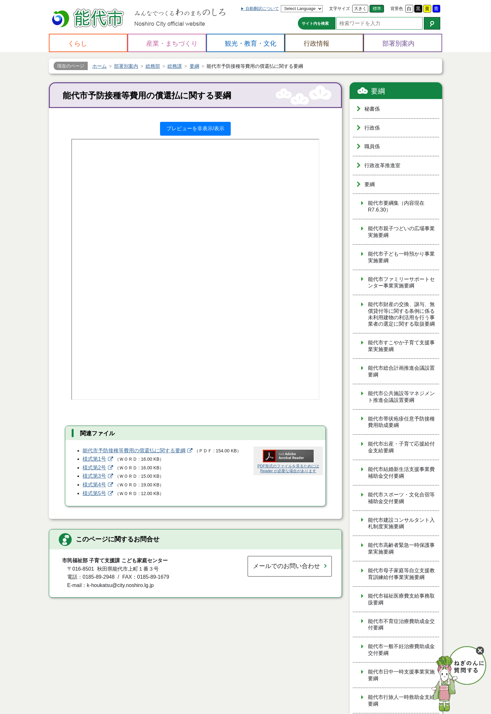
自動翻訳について (262, 8)
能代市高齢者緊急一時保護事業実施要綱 (401, 548)
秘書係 (372, 109)
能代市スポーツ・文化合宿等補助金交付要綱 (401, 498)
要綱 (378, 91)
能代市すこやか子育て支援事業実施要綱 (401, 346)
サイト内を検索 (315, 23)
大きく (360, 8)
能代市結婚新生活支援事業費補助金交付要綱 (401, 472)
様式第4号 (94, 484)
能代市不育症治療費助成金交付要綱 (401, 625)
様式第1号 (94, 459)
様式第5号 (94, 493)
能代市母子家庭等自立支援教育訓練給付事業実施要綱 (401, 574)
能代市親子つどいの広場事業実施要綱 (401, 232)
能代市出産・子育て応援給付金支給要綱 (401, 447)
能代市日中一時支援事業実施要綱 (401, 675)
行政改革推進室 (382, 165)
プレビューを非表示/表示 (195, 128)
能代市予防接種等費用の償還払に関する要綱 (134, 450)
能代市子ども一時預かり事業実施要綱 (401, 257)
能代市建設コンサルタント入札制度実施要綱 (401, 523)
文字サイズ (339, 8)
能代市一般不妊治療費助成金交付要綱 (401, 650)
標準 (377, 8)
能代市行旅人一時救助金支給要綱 (401, 700)
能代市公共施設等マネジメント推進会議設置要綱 (401, 397)
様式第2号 (94, 467)
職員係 (372, 146)
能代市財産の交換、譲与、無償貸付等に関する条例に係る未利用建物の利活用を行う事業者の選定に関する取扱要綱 (401, 314)
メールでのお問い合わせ (286, 566)
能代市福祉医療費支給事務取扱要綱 (401, 599)
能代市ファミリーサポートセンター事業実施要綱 (401, 282)
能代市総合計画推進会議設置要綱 (401, 371)
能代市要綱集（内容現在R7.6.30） (396, 206)
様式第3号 (94, 476)
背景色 (396, 8)
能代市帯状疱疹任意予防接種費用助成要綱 (401, 422)
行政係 (372, 128)
